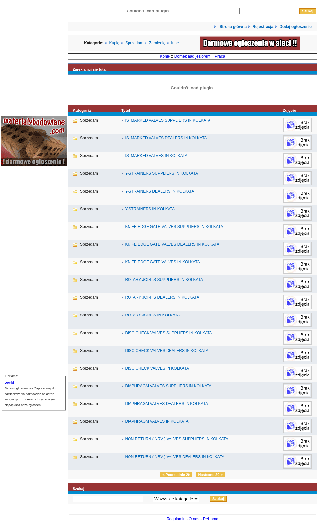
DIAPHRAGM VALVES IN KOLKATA (156, 421)
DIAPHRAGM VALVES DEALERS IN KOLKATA (166, 403)
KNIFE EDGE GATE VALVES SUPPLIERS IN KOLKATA (174, 226)
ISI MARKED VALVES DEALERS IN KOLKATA (166, 138)
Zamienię (157, 43)
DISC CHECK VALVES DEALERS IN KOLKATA (166, 350)
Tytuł (125, 110)
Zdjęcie (289, 110)
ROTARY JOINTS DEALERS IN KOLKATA (162, 297)
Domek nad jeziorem (192, 56)
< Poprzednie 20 (176, 474)
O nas (194, 519)
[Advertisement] (20, 269)
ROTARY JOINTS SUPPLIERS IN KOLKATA (164, 279)
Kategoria (82, 110)
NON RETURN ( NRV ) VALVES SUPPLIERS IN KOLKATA (176, 439)
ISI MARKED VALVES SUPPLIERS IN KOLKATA (167, 120)
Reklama (210, 519)
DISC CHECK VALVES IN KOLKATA (157, 368)
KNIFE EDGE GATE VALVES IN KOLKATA (162, 262)
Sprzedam (134, 43)
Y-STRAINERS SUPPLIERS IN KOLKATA (161, 173)
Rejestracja (262, 26)
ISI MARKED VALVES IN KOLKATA (156, 155)
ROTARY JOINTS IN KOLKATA (152, 315)
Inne (175, 43)
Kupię (114, 43)
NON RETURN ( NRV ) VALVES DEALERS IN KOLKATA (174, 457)
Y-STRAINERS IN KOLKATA (150, 209)
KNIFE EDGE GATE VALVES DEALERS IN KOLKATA (172, 244)
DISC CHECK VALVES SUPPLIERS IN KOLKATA (168, 333)
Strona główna (232, 26)
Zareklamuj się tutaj (90, 69)
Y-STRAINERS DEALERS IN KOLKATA (159, 191)
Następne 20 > (210, 474)
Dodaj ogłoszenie (295, 26)
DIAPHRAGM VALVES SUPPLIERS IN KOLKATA (168, 386)
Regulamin (176, 519)
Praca (220, 56)
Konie (165, 56)
